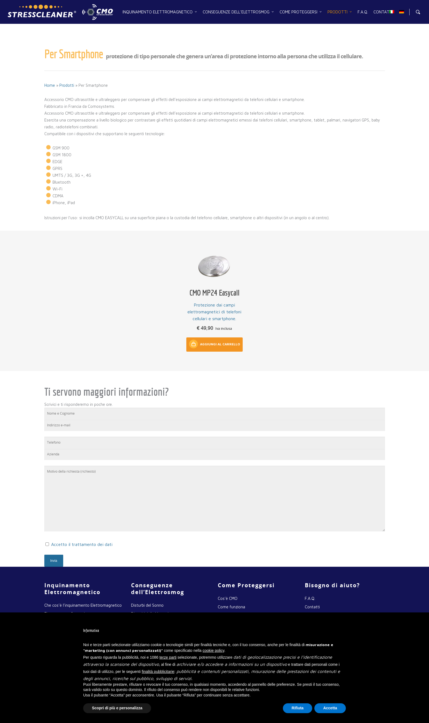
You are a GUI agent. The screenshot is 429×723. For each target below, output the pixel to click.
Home (49, 85)
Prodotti (339, 12)
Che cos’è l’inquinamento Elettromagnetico (83, 605)
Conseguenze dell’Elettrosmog (238, 12)
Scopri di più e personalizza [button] (117, 708)
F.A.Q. (363, 12)
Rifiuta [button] (298, 708)
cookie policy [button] (213, 650)
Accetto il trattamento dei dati (81, 544)
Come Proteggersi (301, 12)
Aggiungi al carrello (214, 344)
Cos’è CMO (227, 598)
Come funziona (231, 607)
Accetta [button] (330, 708)
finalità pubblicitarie (158, 671)
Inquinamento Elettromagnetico (160, 12)
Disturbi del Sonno (147, 605)
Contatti (383, 12)
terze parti (168, 657)
